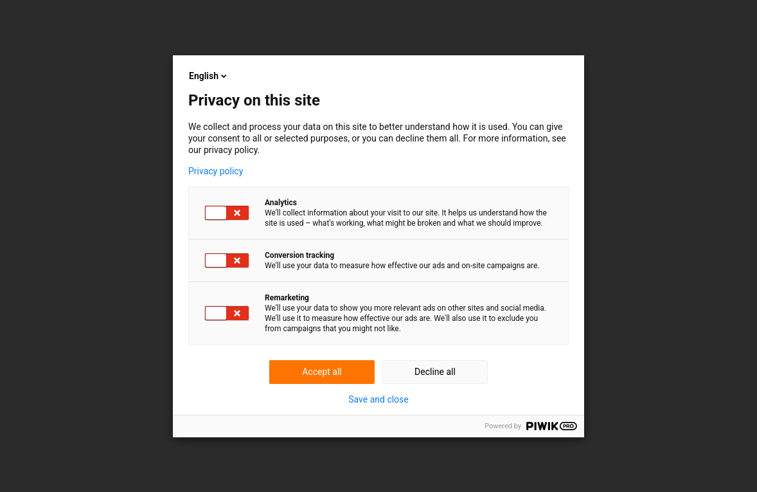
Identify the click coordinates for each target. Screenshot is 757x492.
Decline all (435, 372)
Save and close (378, 399)
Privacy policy (215, 171)
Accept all (322, 372)
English (209, 76)
